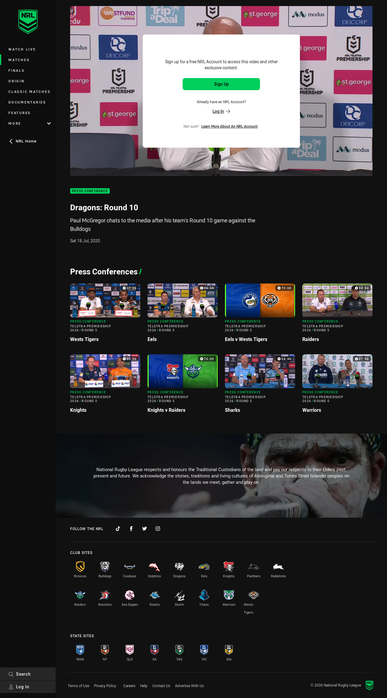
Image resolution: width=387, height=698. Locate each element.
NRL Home (22, 141)
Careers (129, 685)
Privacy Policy (105, 685)
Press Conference (90, 191)
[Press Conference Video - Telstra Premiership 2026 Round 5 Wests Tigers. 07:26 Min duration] (105, 315)
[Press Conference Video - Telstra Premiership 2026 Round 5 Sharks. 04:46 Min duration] (260, 386)
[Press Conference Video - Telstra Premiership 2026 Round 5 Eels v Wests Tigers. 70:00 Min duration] (260, 315)
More (29, 123)
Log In (18, 687)
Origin (16, 81)
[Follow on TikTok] (117, 528)
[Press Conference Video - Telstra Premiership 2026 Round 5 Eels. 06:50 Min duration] (183, 315)
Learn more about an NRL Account (229, 126)
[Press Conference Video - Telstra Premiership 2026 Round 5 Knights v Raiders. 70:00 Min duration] (183, 386)
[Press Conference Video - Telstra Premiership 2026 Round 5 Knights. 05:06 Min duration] (105, 386)
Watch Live (22, 49)
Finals (16, 70)
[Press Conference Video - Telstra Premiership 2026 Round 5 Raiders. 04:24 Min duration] (337, 315)
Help (144, 685)
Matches (19, 59)
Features (19, 112)
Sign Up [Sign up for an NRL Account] (221, 84)
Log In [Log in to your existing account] (221, 111)
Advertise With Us (189, 685)
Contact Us (161, 685)
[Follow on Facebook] (131, 528)
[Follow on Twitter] (144, 528)
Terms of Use (78, 685)
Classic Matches (29, 91)
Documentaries (27, 102)
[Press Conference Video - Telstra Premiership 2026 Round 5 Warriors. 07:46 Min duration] (337, 386)
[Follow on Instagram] (157, 528)
